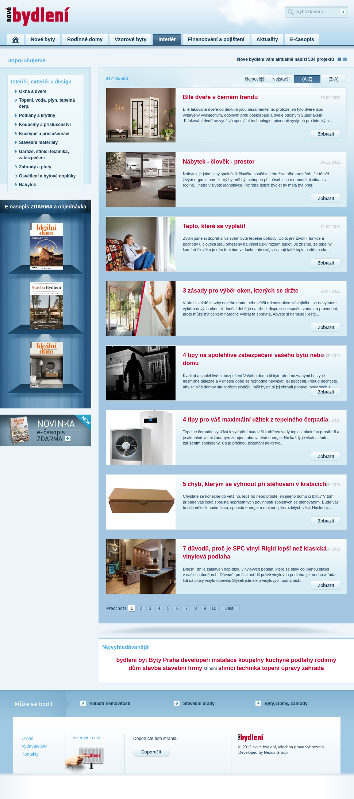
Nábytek (27, 184)
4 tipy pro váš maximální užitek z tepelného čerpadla (255, 419)
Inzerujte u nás (87, 737)
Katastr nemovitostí (109, 703)
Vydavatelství (34, 746)
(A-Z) (307, 79)
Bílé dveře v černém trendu (220, 97)
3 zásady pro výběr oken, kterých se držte (241, 290)
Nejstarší (280, 79)
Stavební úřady (199, 703)
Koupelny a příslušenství (45, 124)
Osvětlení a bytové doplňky (47, 176)
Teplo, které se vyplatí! (214, 226)
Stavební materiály (38, 142)
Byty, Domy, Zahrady (286, 703)
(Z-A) (333, 79)
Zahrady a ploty (35, 166)
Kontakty (30, 754)
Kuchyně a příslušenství (44, 133)
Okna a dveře (32, 91)
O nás (27, 738)
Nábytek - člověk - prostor (219, 161)
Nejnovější (255, 79)
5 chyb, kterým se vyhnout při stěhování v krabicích (254, 484)
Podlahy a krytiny (37, 115)
